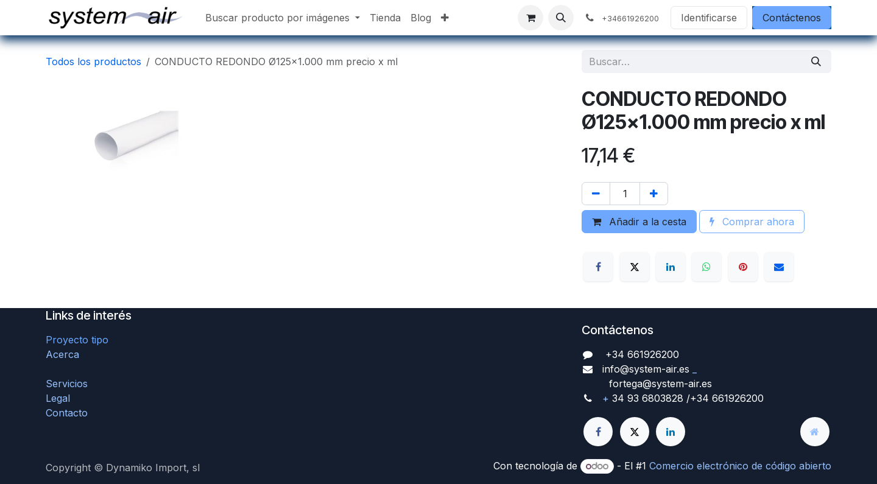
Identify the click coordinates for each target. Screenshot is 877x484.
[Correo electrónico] (779, 266)
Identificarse (709, 18)
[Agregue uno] (653, 193)
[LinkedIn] (670, 266)
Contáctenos (792, 18)
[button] (561, 17)
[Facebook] (598, 266)
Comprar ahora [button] (752, 222)
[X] (634, 266)
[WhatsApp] (706, 266)
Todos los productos (93, 61)
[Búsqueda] (816, 61)
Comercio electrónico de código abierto (740, 466)
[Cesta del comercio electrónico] (530, 17)
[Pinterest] (743, 266)
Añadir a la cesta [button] (639, 222)
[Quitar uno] (596, 193)
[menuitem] (282, 17)
